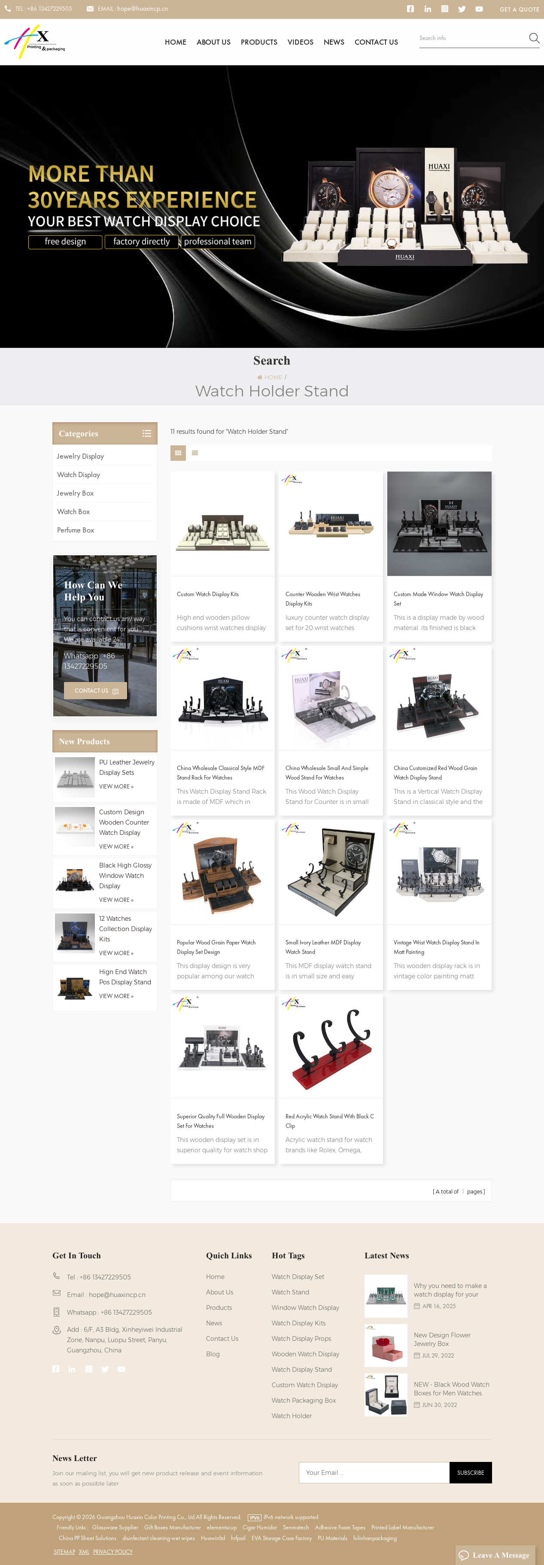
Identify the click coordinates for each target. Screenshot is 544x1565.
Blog (213, 1354)
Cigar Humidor (260, 1527)
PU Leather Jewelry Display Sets (127, 767)
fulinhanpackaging (375, 1538)
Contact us (376, 42)
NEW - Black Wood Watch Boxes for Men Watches (451, 1389)
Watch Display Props (301, 1339)
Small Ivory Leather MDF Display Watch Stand (323, 947)
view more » (116, 786)
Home (175, 42)
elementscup (222, 1527)
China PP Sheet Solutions (87, 1538)
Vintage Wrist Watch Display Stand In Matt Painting (437, 947)
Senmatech (296, 1527)
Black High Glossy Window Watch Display (125, 876)
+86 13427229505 (49, 8)
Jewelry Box (75, 493)
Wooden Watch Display (305, 1354)
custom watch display (305, 1385)
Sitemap (64, 1552)
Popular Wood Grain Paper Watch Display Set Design (216, 947)
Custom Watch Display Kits (208, 594)
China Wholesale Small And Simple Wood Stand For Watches (327, 772)
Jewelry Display (80, 456)
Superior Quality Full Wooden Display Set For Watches (220, 1121)
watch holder (292, 1416)
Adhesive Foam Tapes (340, 1527)
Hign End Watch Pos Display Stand (125, 977)
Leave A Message (493, 1556)
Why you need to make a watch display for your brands (450, 1290)
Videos (300, 42)
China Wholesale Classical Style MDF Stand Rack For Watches (220, 772)
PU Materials (332, 1538)
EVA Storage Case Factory (282, 1538)
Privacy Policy (113, 1552)
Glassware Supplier (115, 1527)
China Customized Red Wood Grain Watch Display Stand (435, 772)
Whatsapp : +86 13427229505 (89, 661)
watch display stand (302, 1369)
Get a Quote (520, 9)
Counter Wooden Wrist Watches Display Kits (323, 598)
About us (214, 42)
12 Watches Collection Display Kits (125, 929)
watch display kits (298, 1323)
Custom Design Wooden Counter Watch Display (124, 822)
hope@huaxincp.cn (142, 8)
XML (84, 1552)
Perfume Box (75, 530)
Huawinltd (213, 1538)
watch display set (298, 1277)
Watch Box (73, 511)
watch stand (290, 1292)
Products (259, 42)
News (334, 42)
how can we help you (93, 591)
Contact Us (91, 690)
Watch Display (78, 474)
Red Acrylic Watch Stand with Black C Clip (330, 1121)
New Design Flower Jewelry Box (442, 1339)
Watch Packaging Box (304, 1400)
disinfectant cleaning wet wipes (158, 1538)
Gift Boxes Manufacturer (172, 1527)
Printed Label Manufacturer (402, 1527)
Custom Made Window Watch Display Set (438, 598)
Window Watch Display (305, 1308)
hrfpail (238, 1538)
